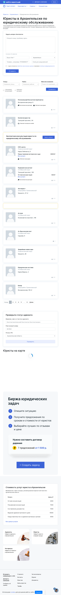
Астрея (20, 213)
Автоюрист (21, 188)
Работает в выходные (18, 90)
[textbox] (11, 84)
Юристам (20, 580)
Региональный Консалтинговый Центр (30, 100)
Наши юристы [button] (22, 6)
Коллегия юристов (24, 118)
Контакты (20, 577)
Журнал (34, 577)
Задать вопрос (9, 6)
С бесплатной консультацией (7, 90)
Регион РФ (9, 333)
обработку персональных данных (25, 66)
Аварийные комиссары (25, 249)
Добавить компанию (40, 2)
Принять (38, 592)
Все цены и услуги (12, 521)
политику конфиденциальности (47, 66)
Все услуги (21, 156)
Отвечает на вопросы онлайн (27, 123)
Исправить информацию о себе (9, 575)
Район (24, 81)
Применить (52, 89)
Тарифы (19, 586)
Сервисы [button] (32, 6)
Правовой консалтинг (25, 168)
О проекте (20, 574)
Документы (35, 580)
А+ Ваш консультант (25, 231)
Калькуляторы (43, 6)
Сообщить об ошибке (7, 584)
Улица (5, 81)
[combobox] (11, 84)
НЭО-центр (21, 147)
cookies (13, 592)
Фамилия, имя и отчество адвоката (17, 319)
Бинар (20, 285)
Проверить (30, 341)
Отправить (12, 71)
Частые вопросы (36, 574)
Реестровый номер (12, 326)
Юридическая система (25, 267)
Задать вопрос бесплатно (14, 34)
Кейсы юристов (21, 583)
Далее (31, 302)
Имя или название (47, 81)
